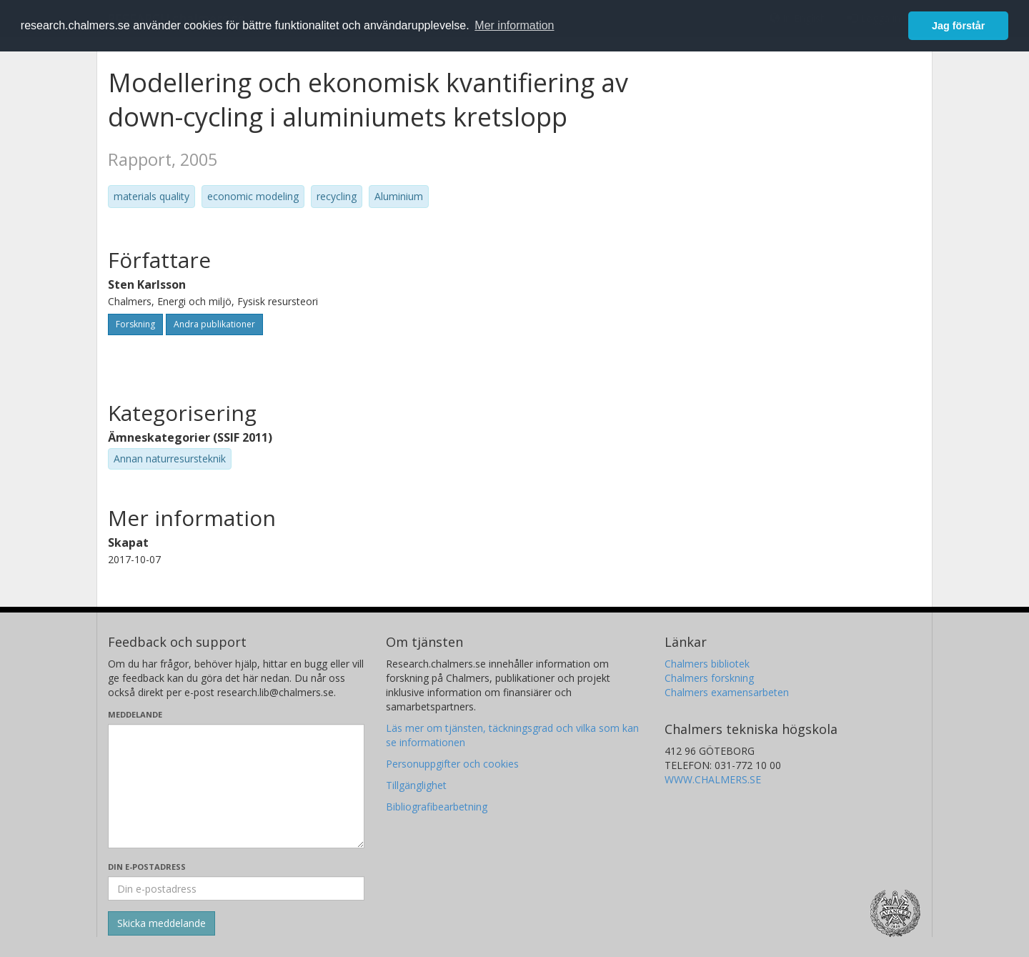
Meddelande (135, 714)
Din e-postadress (147, 866)
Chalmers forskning (709, 678)
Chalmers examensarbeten (727, 692)
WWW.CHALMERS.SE (713, 779)
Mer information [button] (514, 25)
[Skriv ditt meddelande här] (236, 786)
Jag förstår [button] (958, 25)
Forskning (135, 324)
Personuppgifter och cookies (452, 763)
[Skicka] (161, 923)
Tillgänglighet (416, 785)
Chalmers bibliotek (707, 663)
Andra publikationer (214, 324)
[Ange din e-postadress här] (236, 888)
